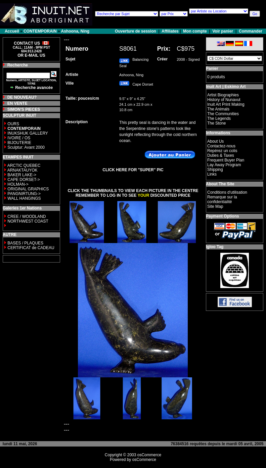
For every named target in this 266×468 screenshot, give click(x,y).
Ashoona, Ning (75, 31)
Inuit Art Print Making (226, 104)
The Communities (223, 113)
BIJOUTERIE (19, 142)
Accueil (12, 31)
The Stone (216, 123)
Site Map (215, 206)
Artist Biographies (223, 95)
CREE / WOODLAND (26, 216)
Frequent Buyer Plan (225, 160)
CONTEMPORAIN (40, 31)
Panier (212, 68)
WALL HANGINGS (24, 198)
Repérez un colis (222, 150)
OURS (13, 124)
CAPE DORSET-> (23, 179)
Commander (250, 31)
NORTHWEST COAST (27, 221)
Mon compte (195, 31)
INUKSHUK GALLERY (27, 133)
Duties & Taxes (220, 155)
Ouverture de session (136, 31)
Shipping (215, 169)
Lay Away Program (224, 164)
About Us (215, 141)
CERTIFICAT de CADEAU (30, 247)
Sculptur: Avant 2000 (26, 147)
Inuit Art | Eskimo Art (226, 86)
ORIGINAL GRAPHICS (28, 189)
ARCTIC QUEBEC (24, 165)
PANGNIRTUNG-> (24, 193)
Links (212, 174)
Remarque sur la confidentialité (222, 199)
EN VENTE (17, 103)
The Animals (218, 109)
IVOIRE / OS (18, 138)
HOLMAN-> (17, 184)
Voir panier (222, 31)
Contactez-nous (221, 146)
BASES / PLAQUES (25, 243)
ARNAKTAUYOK (22, 170)
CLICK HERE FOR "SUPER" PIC (132, 170)
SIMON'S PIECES (23, 109)
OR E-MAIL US (31, 55)
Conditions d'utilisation (227, 192)
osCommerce (149, 455)
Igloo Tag (214, 246)
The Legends (219, 118)
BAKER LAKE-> (21, 175)
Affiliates (170, 31)
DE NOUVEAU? (22, 97)
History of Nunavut (223, 99)
